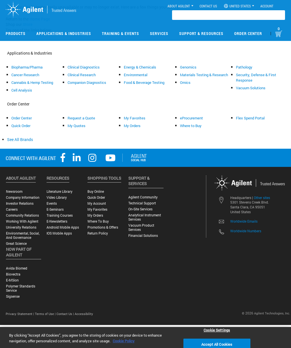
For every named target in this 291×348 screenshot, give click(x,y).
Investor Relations (20, 203)
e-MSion (12, 280)
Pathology (244, 67)
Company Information (22, 197)
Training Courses (60, 215)
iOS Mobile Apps (59, 233)
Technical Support (142, 203)
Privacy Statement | (20, 314)
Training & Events (120, 33)
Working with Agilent (22, 221)
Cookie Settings (217, 329)
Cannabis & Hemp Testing (32, 82)
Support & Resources (201, 33)
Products (16, 33)
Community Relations (22, 215)
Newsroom (14, 191)
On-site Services (140, 209)
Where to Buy (191, 125)
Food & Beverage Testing (144, 82)
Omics (185, 82)
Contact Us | (65, 314)
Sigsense (13, 296)
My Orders (132, 125)
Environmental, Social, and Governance (22, 235)
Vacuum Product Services (141, 227)
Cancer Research (25, 74)
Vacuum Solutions (250, 87)
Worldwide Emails (243, 221)
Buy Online (95, 191)
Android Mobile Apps (63, 227)
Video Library (57, 197)
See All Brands (20, 139)
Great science (16, 243)
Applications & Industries (63, 33)
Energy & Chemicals (140, 67)
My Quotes (76, 125)
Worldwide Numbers (245, 231)
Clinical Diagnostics (84, 67)
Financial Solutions (143, 235)
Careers (12, 209)
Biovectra (13, 274)
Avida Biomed (16, 268)
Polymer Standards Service (20, 288)
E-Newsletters (57, 221)
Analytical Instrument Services (144, 217)
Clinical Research (82, 74)
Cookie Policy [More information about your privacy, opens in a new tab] (124, 340)
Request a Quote (81, 118)
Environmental (135, 74)
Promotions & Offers (102, 227)
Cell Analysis (21, 90)
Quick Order (20, 125)
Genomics (188, 67)
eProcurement (191, 118)
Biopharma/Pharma (27, 67)
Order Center (248, 33)
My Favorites (134, 118)
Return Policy (97, 233)
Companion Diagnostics (87, 82)
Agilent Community (143, 197)
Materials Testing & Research (204, 74)
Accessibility (84, 314)
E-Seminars (55, 209)
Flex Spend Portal (250, 118)
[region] (145, 337)
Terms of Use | (45, 314)
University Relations (21, 227)
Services (159, 33)
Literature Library (59, 191)
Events (52, 203)
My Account (96, 203)
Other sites (262, 197)
